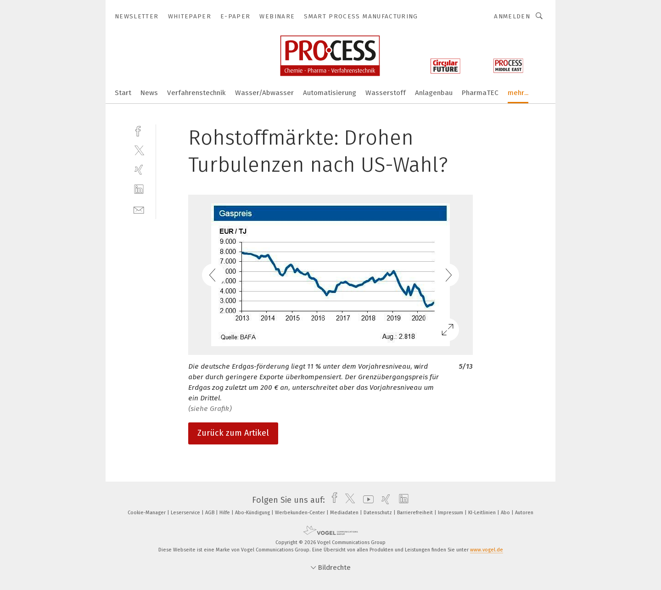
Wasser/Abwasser (264, 93)
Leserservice (186, 513)
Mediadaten (345, 513)
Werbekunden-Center (300, 513)
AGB (210, 513)
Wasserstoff (385, 93)
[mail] (139, 209)
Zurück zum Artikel (233, 433)
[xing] (139, 169)
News (149, 93)
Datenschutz (378, 513)
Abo (506, 513)
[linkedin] (139, 189)
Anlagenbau (434, 93)
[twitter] (139, 150)
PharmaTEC (480, 93)
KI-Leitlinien (482, 513)
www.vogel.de (486, 550)
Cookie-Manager (147, 513)
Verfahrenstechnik (196, 93)
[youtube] (366, 500)
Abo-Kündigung (253, 513)
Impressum (451, 513)
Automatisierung (329, 93)
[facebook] (139, 130)
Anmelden (512, 16)
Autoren (524, 513)
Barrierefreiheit (415, 513)
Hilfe (225, 513)
